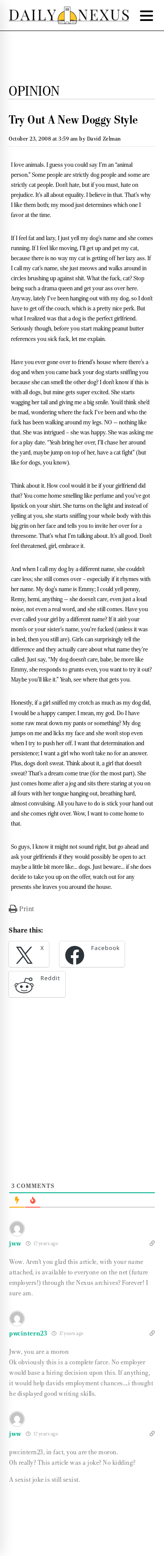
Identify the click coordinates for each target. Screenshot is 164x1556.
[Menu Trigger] (146, 15)
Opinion (34, 91)
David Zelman (104, 138)
